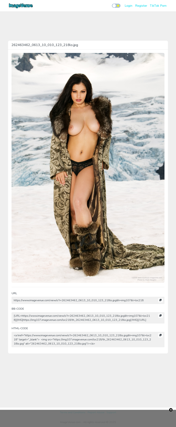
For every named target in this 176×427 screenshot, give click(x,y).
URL (14, 293)
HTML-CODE (20, 328)
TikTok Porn (158, 6)
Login (128, 6)
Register (141, 6)
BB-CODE (18, 309)
